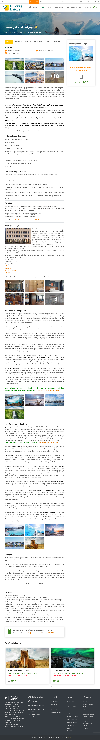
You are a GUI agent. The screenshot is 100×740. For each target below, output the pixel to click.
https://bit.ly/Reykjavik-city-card (49, 390)
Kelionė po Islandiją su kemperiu (20, 671)
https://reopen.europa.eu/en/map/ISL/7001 (27, 220)
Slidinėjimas (84, 7)
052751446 (4, 1)
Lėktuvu (59, 7)
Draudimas (86, 728)
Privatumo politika (88, 712)
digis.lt (69, 737)
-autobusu (8, 268)
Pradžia (7, 32)
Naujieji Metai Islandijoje (62, 671)
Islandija (9, 47)
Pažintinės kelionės (72, 725)
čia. (38, 217)
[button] (51, 686)
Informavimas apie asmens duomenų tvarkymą (88, 717)
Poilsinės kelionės (72, 722)
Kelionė (8, 42)
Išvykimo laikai (66, 1)
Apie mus (54, 704)
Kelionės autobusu (72, 717)
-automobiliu (9, 272)
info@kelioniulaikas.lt (15, 1)
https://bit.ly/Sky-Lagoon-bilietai (49, 442)
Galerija (28, 42)
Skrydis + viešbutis (17, 32)
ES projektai (86, 709)
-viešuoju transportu (11, 270)
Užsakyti (57, 42)
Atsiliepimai (75, 1)
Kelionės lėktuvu (72, 719)
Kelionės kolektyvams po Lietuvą (87, 724)
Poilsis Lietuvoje (72, 706)
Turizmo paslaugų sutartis (88, 705)
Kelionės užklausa (56, 1)
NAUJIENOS (34, 1)
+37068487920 (49, 633)
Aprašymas (18, 42)
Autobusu (33, 7)
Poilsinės (71, 7)
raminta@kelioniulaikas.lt (33, 633)
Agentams (90, 1)
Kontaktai (83, 1)
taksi (6, 266)
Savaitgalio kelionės (70, 729)
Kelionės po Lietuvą (70, 702)
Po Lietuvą (46, 7)
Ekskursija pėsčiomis (70, 713)
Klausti (48, 42)
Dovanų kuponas (45, 1)
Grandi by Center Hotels (52, 229)
